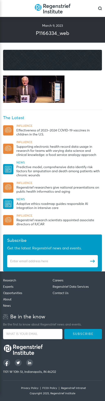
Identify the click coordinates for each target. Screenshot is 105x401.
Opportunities (12, 293)
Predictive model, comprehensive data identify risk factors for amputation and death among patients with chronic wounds (58, 171)
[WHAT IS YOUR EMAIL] (32, 334)
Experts (8, 286)
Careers (58, 280)
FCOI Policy (49, 388)
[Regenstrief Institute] (52, 8)
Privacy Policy (29, 388)
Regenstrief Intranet (73, 388)
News (7, 305)
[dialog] (100, 8)
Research (9, 280)
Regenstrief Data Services (71, 286)
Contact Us (61, 293)
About (7, 299)
